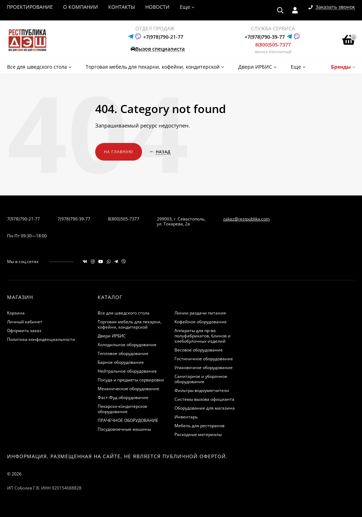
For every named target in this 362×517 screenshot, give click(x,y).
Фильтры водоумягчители (201, 390)
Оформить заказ (24, 331)
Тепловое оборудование (123, 353)
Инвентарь (186, 417)
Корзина (16, 313)
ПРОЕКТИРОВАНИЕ (30, 7)
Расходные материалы (198, 434)
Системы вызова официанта (204, 399)
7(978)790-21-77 (23, 219)
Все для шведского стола (123, 313)
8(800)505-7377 (273, 44)
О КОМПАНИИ (80, 7)
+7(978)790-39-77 (265, 36)
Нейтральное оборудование (127, 371)
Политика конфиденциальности (41, 339)
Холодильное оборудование (127, 345)
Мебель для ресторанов (199, 426)
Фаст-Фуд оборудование (123, 397)
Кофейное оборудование (200, 322)
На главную (118, 151)
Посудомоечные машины (124, 429)
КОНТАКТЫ (121, 7)
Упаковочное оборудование (203, 367)
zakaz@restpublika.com (246, 219)
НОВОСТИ (157, 7)
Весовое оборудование (198, 350)
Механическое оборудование (128, 389)
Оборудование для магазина (204, 408)
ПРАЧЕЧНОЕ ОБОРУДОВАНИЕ (128, 420)
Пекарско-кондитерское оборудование (122, 409)
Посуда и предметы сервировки (131, 380)
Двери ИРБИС (112, 336)
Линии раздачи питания (200, 313)
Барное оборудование (121, 362)
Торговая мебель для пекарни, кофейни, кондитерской (129, 324)
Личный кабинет (24, 322)
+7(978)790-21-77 (163, 36)
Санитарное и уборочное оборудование (200, 379)
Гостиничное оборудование (203, 359)
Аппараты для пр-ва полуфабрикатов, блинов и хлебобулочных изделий (202, 336)
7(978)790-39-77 (73, 219)
